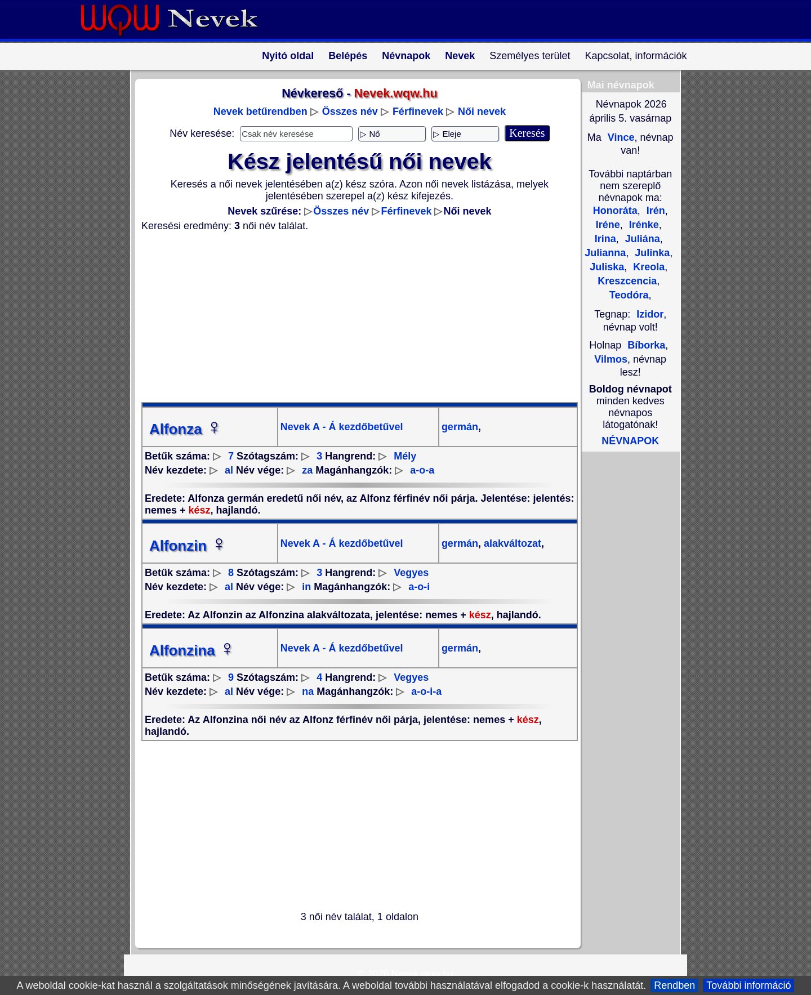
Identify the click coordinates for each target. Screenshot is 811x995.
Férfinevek (418, 111)
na (308, 691)
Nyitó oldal (288, 55)
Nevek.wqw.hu (422, 974)
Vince (620, 137)
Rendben (674, 985)
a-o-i (419, 586)
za (307, 470)
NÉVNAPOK (630, 441)
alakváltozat (511, 543)
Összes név (350, 111)
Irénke (642, 224)
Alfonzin (188, 546)
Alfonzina (192, 650)
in (306, 586)
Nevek (460, 55)
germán (460, 426)
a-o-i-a (426, 691)
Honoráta (615, 210)
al (229, 470)
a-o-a (422, 470)
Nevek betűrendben (260, 111)
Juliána (641, 238)
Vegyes (411, 572)
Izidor (649, 314)
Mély (405, 456)
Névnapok (406, 55)
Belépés (347, 55)
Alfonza (185, 429)
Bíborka (646, 345)
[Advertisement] (352, 317)
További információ (748, 985)
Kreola (647, 267)
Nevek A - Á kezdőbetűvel (341, 426)
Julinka (651, 252)
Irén (654, 210)
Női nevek (482, 111)
